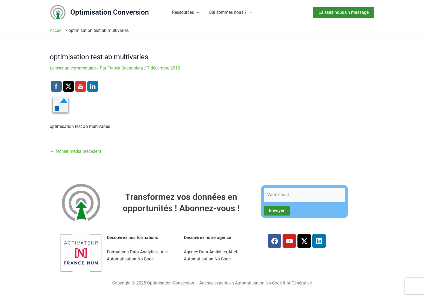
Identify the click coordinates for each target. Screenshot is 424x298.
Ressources (186, 12)
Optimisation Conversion (109, 12)
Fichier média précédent (75, 151)
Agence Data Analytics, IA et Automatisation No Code (210, 255)
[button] (197, 12)
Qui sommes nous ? (230, 12)
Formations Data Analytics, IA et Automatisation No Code (137, 255)
